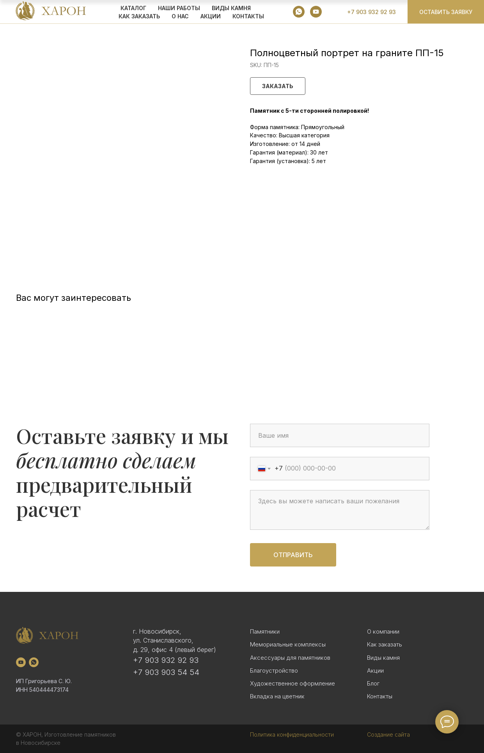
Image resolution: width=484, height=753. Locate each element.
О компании (383, 631)
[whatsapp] (299, 12)
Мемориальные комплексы (288, 644)
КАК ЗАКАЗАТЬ (139, 16)
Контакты (248, 16)
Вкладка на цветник (277, 696)
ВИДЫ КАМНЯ (231, 8)
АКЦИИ (210, 16)
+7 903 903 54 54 (166, 672)
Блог (373, 683)
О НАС (180, 16)
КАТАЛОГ (133, 8)
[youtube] (316, 12)
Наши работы (179, 8)
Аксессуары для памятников (290, 657)
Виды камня (383, 657)
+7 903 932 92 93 (166, 660)
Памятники (265, 631)
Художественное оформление (292, 683)
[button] (446, 11)
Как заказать (384, 644)
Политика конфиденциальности (292, 734)
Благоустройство (274, 670)
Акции (375, 670)
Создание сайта (388, 734)
